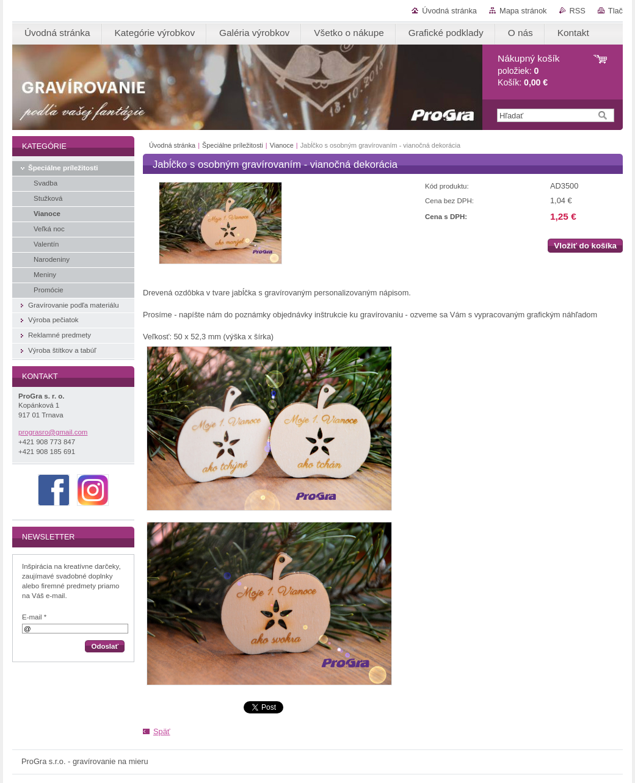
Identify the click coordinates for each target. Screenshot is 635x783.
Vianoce (282, 145)
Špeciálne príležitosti (232, 145)
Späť (161, 731)
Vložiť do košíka (585, 245)
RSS (578, 10)
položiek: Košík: (528, 70)
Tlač (615, 10)
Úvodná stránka (449, 10)
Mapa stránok (523, 10)
